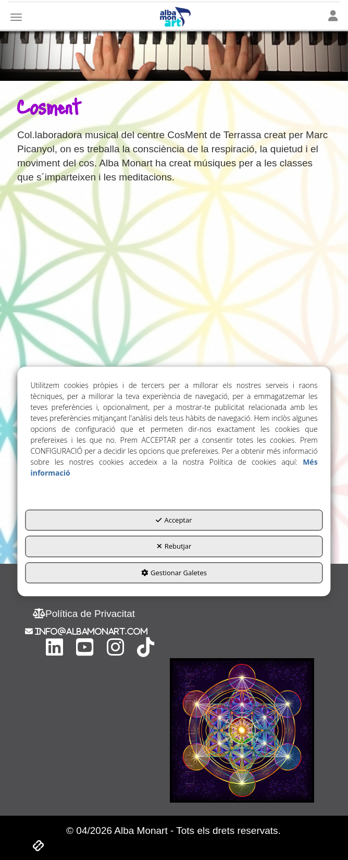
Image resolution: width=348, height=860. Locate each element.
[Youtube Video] (173, 293)
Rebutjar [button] (174, 546)
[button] (84, 613)
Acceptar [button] (174, 520)
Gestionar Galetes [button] (174, 572)
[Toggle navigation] (333, 16)
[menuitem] (84, 613)
